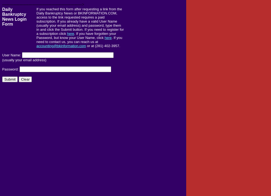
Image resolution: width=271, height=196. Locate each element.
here (70, 34)
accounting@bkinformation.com (61, 46)
